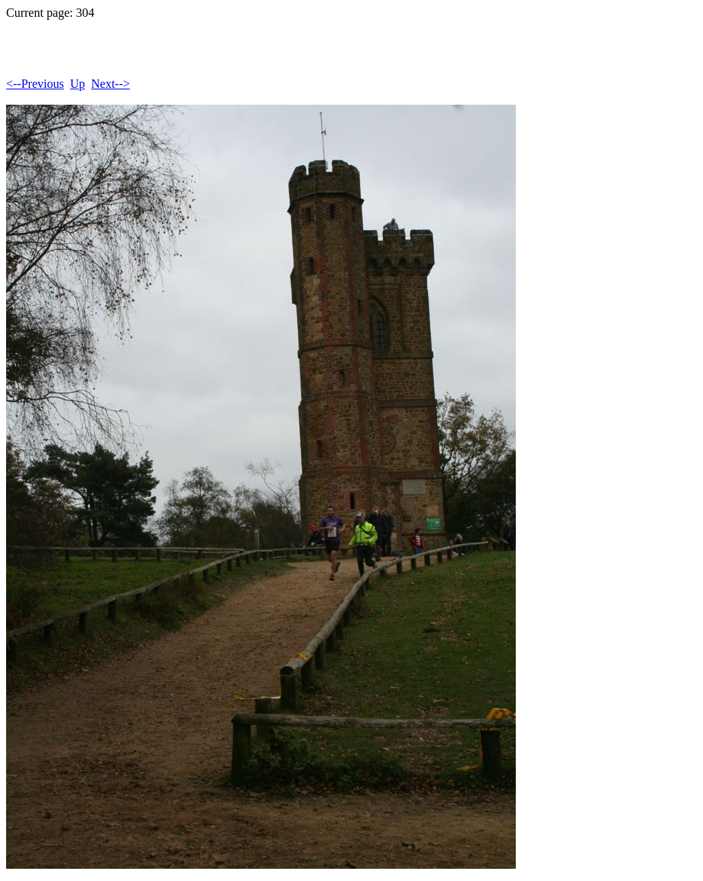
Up (78, 83)
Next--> (110, 83)
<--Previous (35, 83)
